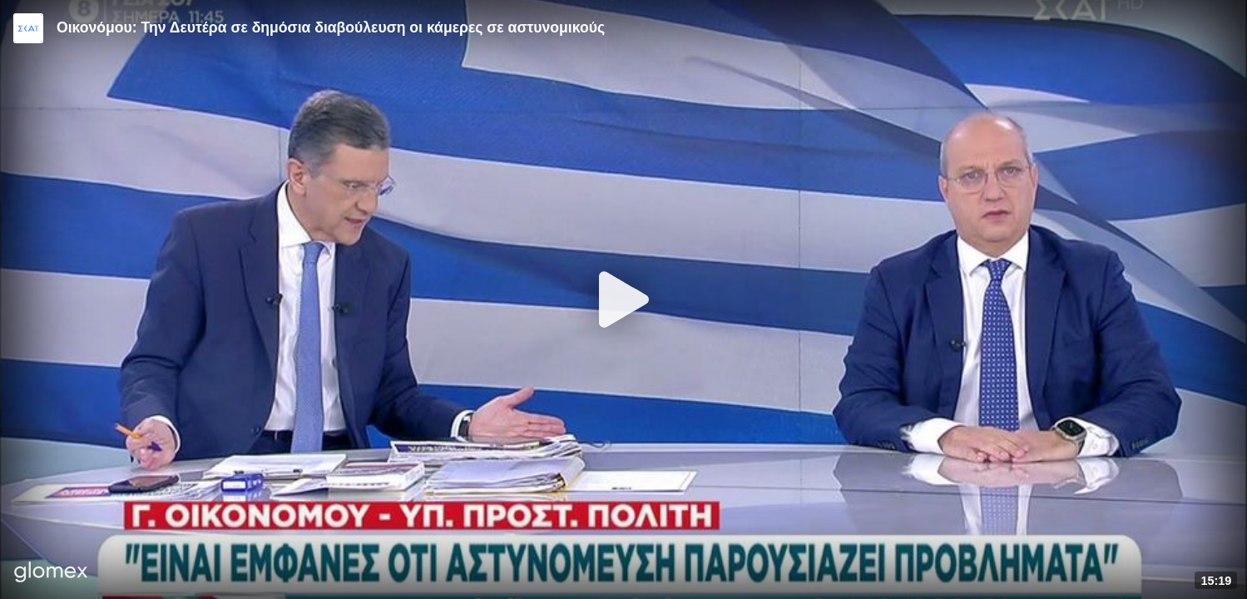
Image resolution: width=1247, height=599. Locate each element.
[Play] (624, 299)
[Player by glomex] (51, 574)
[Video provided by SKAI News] (28, 28)
